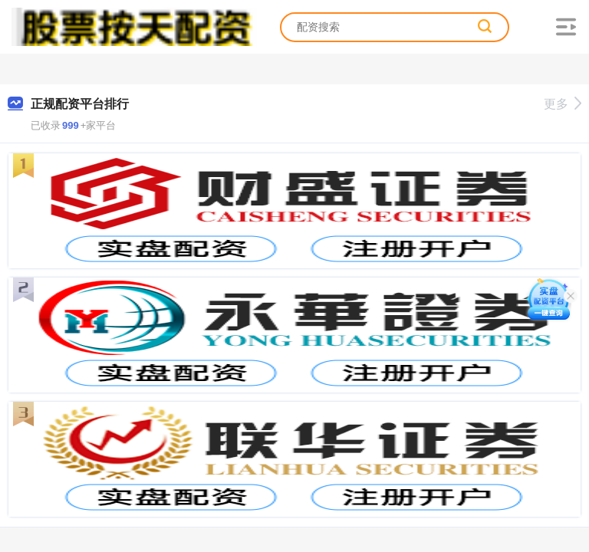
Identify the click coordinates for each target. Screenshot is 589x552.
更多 (562, 103)
